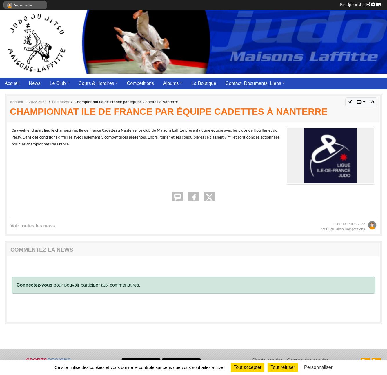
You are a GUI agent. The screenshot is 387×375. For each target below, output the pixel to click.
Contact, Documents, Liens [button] (253, 83)
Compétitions (140, 83)
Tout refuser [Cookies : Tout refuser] (282, 367)
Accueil (12, 83)
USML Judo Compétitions (345, 229)
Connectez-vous (34, 285)
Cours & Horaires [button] (96, 83)
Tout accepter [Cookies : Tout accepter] (247, 367)
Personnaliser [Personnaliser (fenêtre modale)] (318, 367)
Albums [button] (171, 83)
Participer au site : (360, 5)
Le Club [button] (58, 83)
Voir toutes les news (32, 225)
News (35, 83)
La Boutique (203, 83)
